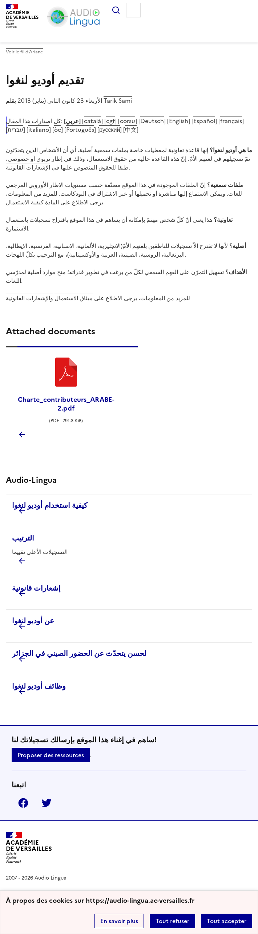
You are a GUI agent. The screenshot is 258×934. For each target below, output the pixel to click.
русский (109, 129)
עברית (15, 129)
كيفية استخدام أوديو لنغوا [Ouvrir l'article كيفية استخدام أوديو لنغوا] (50, 505)
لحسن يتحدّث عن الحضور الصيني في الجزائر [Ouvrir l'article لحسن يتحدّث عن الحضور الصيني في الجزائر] (79, 653)
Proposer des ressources (50, 755)
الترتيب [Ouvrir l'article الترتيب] (23, 538)
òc (57, 129)
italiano (38, 129)
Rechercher (113, 10)
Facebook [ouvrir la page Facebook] (20, 803)
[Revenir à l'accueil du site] (29, 848)
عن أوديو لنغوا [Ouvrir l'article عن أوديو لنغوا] (33, 620)
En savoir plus (119, 921)
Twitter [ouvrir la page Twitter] (43, 803)
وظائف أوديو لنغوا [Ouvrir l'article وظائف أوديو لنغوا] (39, 686)
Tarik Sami (118, 100)
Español (204, 121)
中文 (131, 129)
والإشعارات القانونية (29, 298)
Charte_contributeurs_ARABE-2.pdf (66, 404)
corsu (127, 121)
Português (80, 129)
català (92, 121)
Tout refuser (172, 921)
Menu (133, 10)
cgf (110, 121)
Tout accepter (226, 921)
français (231, 121)
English (178, 121)
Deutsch (152, 121)
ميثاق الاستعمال (74, 298)
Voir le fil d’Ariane (24, 52)
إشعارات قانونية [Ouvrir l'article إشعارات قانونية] (36, 588)
